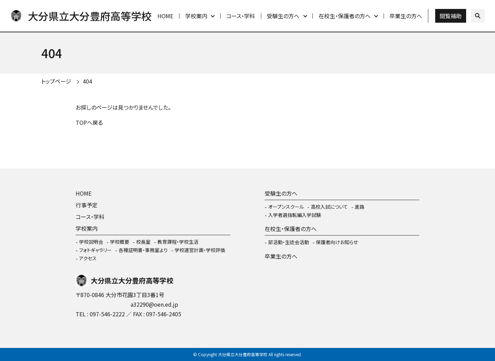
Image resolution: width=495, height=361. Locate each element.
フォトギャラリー (95, 250)
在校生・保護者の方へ (345, 16)
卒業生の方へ (405, 16)
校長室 (143, 241)
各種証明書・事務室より (143, 250)
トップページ (56, 81)
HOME (165, 16)
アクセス (88, 258)
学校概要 (119, 241)
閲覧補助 (451, 16)
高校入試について (329, 206)
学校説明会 (91, 241)
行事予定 (87, 205)
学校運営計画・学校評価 (200, 250)
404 (87, 81)
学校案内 (196, 16)
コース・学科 (240, 16)
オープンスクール (286, 206)
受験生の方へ (283, 16)
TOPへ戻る (89, 122)
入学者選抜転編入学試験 (294, 214)
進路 (359, 206)
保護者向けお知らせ (337, 242)
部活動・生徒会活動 (288, 242)
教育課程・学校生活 (177, 241)
